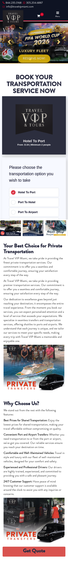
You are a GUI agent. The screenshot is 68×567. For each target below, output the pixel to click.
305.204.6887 (33, 3)
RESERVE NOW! (34, 58)
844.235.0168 (12, 3)
